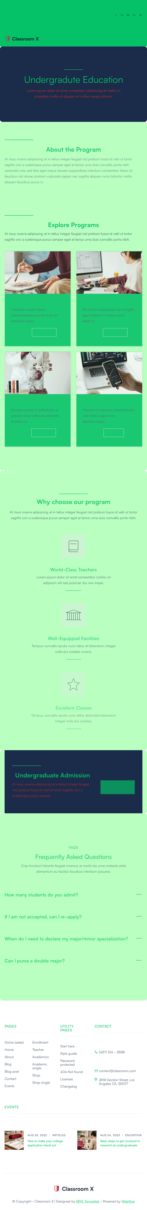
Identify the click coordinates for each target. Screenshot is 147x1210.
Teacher (38, 1049)
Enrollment (40, 1042)
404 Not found (71, 1071)
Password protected (67, 1062)
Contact (10, 1078)
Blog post (12, 1071)
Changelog (68, 1086)
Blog (8, 1063)
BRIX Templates (87, 1201)
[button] (127, 38)
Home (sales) (14, 1042)
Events (9, 1085)
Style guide (68, 1053)
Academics (40, 1056)
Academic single (39, 1065)
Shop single (41, 1082)
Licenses (66, 1078)
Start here (67, 1045)
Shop (36, 1074)
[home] (22, 38)
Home (9, 1049)
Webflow (128, 1201)
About (9, 1056)
